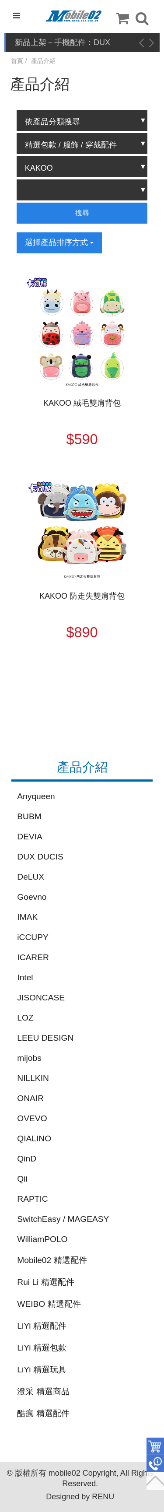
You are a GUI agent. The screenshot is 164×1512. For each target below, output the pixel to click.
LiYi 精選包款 (41, 1347)
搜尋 (82, 213)
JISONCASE (41, 997)
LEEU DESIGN (45, 1037)
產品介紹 (43, 60)
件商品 (155, 1446)
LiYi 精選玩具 (41, 1369)
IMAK (27, 917)
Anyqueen (36, 796)
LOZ (25, 1017)
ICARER (33, 957)
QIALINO (34, 1138)
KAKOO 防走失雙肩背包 (82, 596)
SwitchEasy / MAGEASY (63, 1219)
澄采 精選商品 (43, 1391)
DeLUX (30, 876)
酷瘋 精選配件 (43, 1413)
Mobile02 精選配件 (52, 1260)
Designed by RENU (80, 1496)
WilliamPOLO (42, 1239)
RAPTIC (32, 1198)
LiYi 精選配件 (41, 1325)
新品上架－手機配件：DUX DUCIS (62, 43)
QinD (26, 1158)
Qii (22, 1178)
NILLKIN (33, 1078)
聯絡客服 (155, 1464)
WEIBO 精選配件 (48, 1304)
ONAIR (30, 1098)
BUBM (29, 816)
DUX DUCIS (40, 856)
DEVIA (29, 836)
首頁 (17, 60)
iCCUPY (32, 937)
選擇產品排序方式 (59, 242)
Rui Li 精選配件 (45, 1282)
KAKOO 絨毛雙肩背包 (82, 403)
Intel (25, 977)
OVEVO (32, 1118)
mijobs (29, 1058)
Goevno (31, 897)
